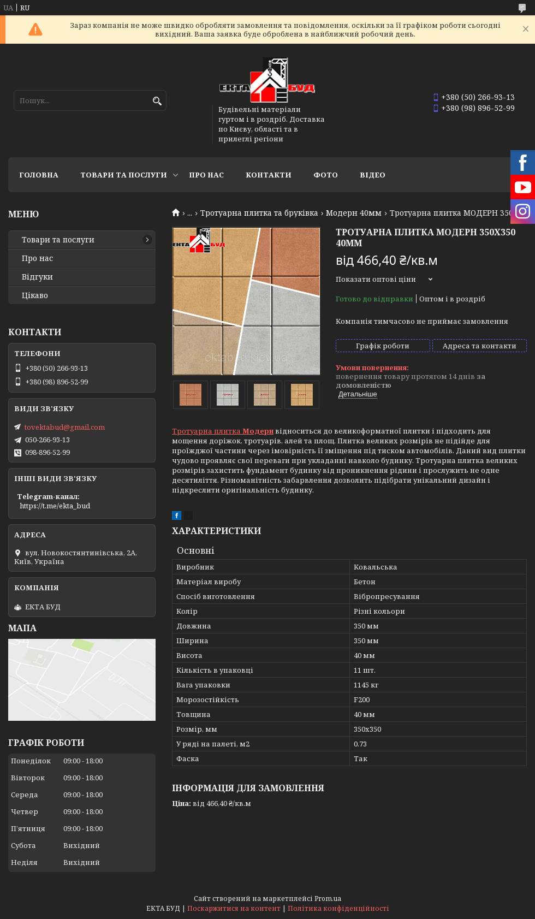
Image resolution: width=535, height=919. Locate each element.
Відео (372, 175)
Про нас (206, 175)
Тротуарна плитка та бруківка (259, 213)
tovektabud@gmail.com (65, 427)
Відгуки (37, 277)
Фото (325, 175)
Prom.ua (327, 898)
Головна (38, 175)
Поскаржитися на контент (234, 908)
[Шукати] (157, 101)
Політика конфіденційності (338, 908)
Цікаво (35, 295)
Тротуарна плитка (223, 431)
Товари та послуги (123, 175)
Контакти (269, 175)
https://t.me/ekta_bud (55, 505)
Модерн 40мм (354, 213)
